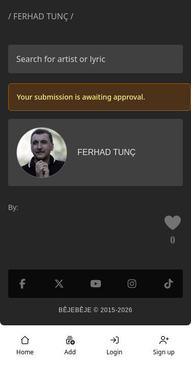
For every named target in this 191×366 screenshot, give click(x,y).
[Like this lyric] (172, 222)
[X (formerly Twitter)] (59, 284)
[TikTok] (168, 284)
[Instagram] (132, 284)
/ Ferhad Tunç (38, 16)
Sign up (164, 345)
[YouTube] (96, 284)
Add (69, 345)
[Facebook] (22, 284)
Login (114, 345)
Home (25, 345)
